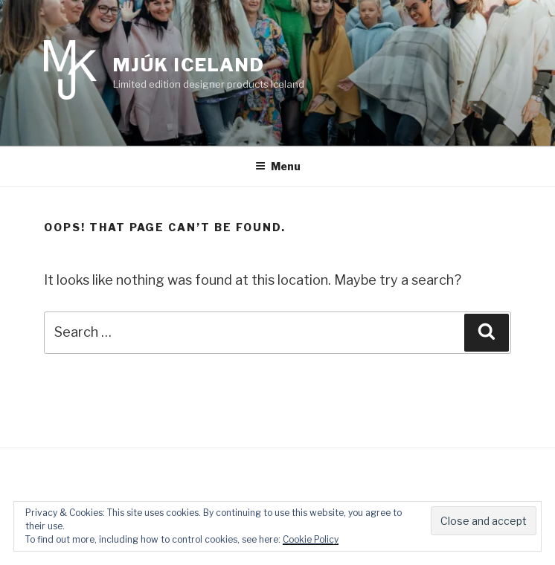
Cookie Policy (311, 539)
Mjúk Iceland (189, 65)
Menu (278, 166)
